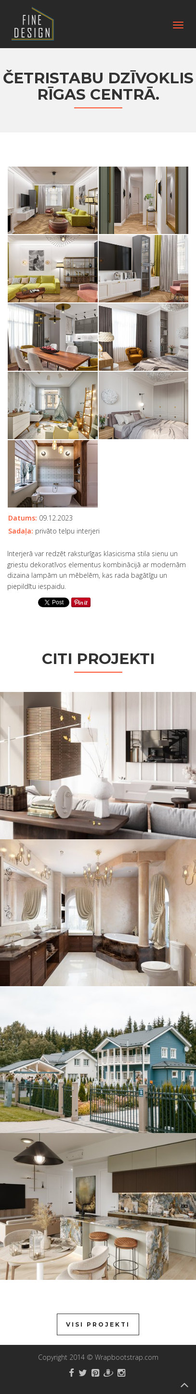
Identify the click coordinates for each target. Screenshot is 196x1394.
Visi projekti (98, 1324)
